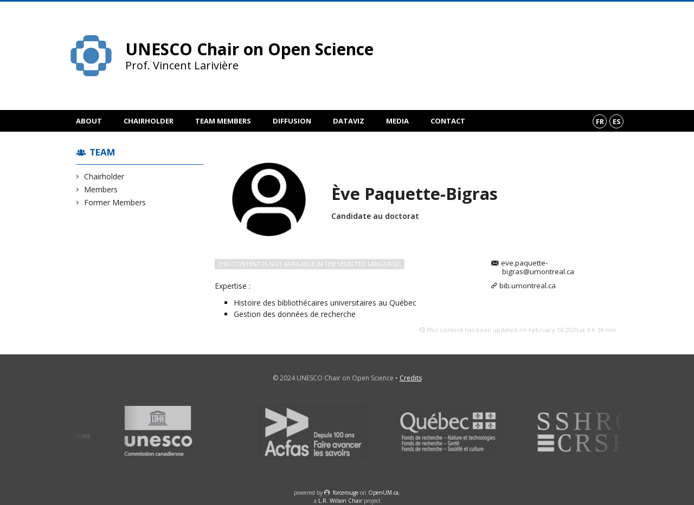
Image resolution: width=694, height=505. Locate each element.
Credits (411, 378)
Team (102, 152)
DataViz (348, 121)
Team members (223, 121)
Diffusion (292, 121)
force (345, 492)
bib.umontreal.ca (527, 286)
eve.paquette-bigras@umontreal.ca (537, 267)
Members (101, 189)
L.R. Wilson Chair (340, 500)
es (617, 121)
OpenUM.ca (383, 492)
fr (600, 121)
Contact (447, 121)
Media (397, 121)
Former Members (115, 202)
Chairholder (149, 121)
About (89, 121)
